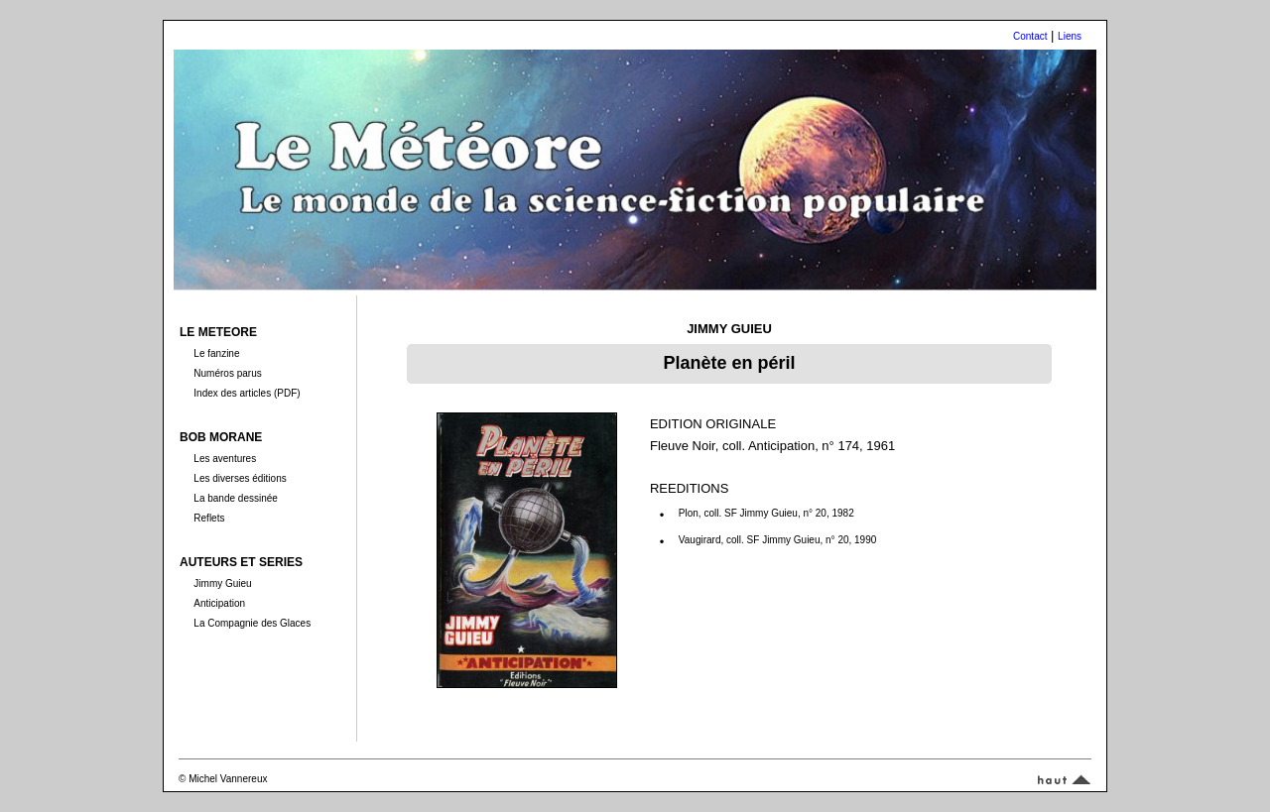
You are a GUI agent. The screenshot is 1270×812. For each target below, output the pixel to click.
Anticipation (219, 603)
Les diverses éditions (239, 478)
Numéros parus (227, 373)
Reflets (208, 518)
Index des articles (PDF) (246, 393)
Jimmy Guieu (222, 583)
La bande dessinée (235, 498)
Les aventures (224, 458)
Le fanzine (216, 353)
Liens (1069, 36)
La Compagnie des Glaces (252, 623)
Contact (1030, 36)
